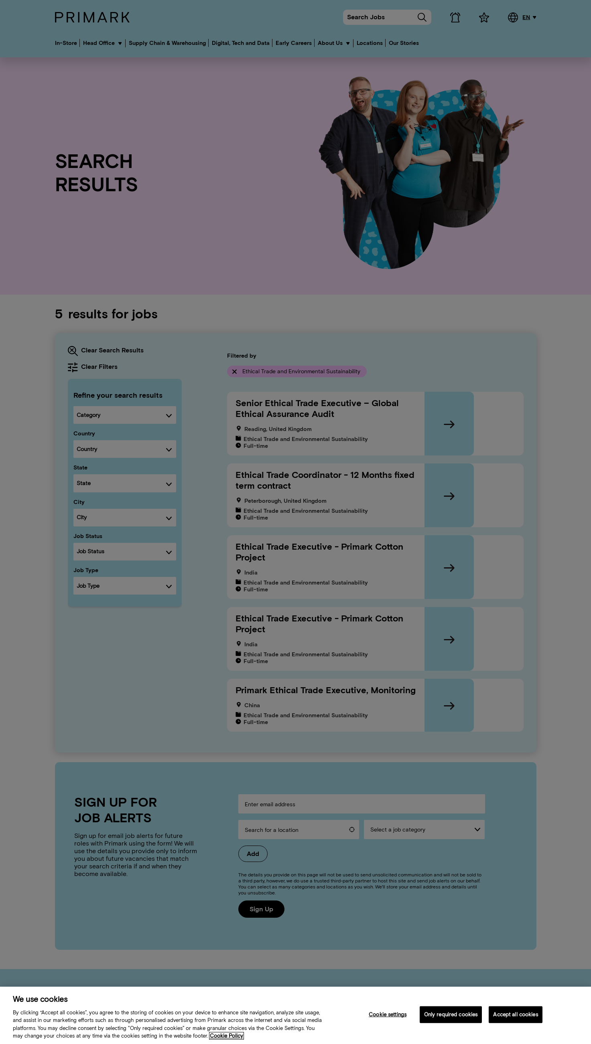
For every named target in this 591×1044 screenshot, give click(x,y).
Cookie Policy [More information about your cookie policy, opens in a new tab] (226, 1037)
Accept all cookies (515, 1016)
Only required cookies (451, 1016)
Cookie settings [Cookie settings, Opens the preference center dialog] (387, 1016)
